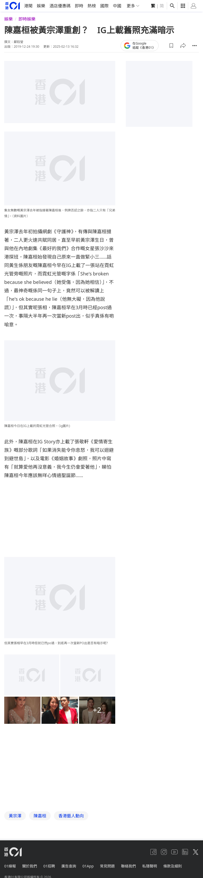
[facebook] (153, 851)
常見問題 (107, 865)
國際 (104, 6)
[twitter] (195, 851)
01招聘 (49, 865)
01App (88, 865)
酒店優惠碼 (60, 6)
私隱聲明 (149, 865)
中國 (117, 6)
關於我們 (29, 865)
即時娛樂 (27, 19)
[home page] (12, 5)
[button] (171, 45)
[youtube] (174, 851)
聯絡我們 (128, 865)
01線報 (10, 865)
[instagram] (164, 851)
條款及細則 (172, 865)
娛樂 (41, 6)
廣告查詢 (68, 865)
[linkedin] (185, 851)
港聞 (28, 6)
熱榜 (91, 6)
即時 (79, 6)
